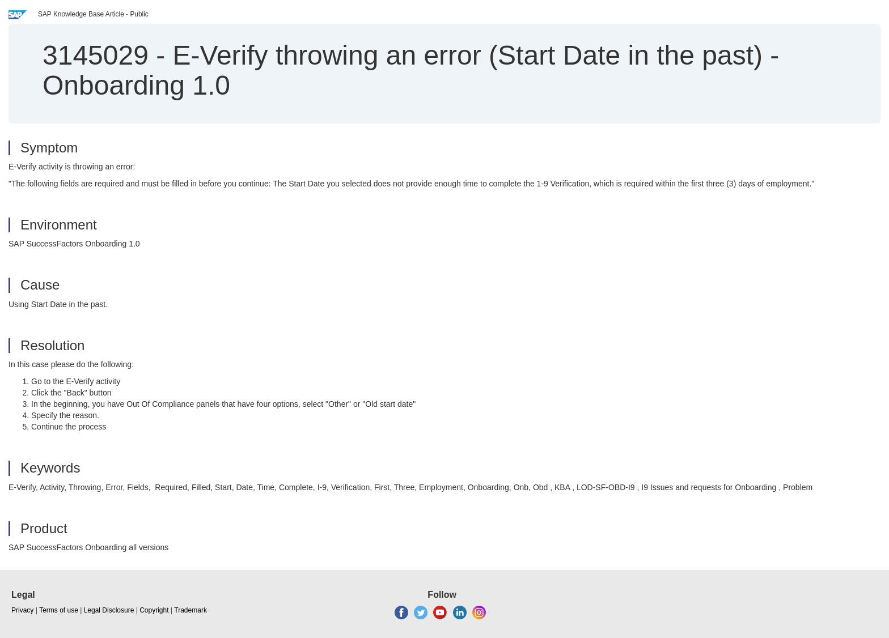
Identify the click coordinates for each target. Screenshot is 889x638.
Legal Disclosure (109, 610)
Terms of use (58, 610)
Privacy (22, 610)
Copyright (153, 610)
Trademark (190, 610)
